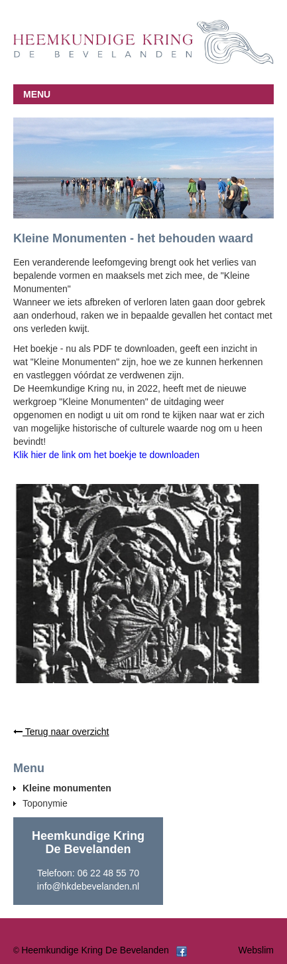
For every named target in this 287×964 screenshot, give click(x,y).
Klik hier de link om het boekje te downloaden (106, 454)
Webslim (256, 950)
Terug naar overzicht (61, 731)
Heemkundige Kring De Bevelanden (95, 950)
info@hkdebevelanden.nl (88, 886)
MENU (36, 94)
